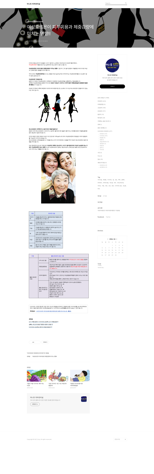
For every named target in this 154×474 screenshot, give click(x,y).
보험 (102, 145)
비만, (99, 188)
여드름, (111, 182)
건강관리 (102, 108)
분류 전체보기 (103, 98)
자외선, (99, 186)
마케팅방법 (101, 104)
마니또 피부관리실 (33, 4)
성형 (102, 139)
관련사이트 (117, 466)
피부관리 (102, 101)
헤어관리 (101, 118)
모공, (116, 180)
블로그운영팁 (102, 128)
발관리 (101, 115)
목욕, (119, 180)
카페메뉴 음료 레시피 (104, 121)
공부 (102, 147)
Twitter (108, 217)
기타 (102, 149)
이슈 (100, 156)
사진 (100, 153)
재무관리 (103, 143)
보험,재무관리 (104, 141)
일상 (100, 159)
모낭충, (124, 186)
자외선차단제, (120, 182)
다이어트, (109, 180)
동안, (113, 186)
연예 (100, 125)
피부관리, (100, 182)
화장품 (102, 138)
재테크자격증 (102, 163)
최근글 (99, 196)
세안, (106, 186)
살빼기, (123, 180)
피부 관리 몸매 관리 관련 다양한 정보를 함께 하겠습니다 (45, 427)
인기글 (105, 196)
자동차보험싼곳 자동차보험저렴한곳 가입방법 (109, 210)
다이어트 (103, 136)
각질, (103, 186)
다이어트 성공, (118, 186)
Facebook (101, 217)
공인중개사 (103, 167)
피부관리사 (103, 165)
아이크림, (100, 180)
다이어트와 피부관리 (105, 131)
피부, (115, 182)
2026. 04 (112, 239)
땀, (113, 180)
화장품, (105, 180)
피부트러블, (106, 182)
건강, (109, 186)
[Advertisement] (58, 70)
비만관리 (102, 111)
